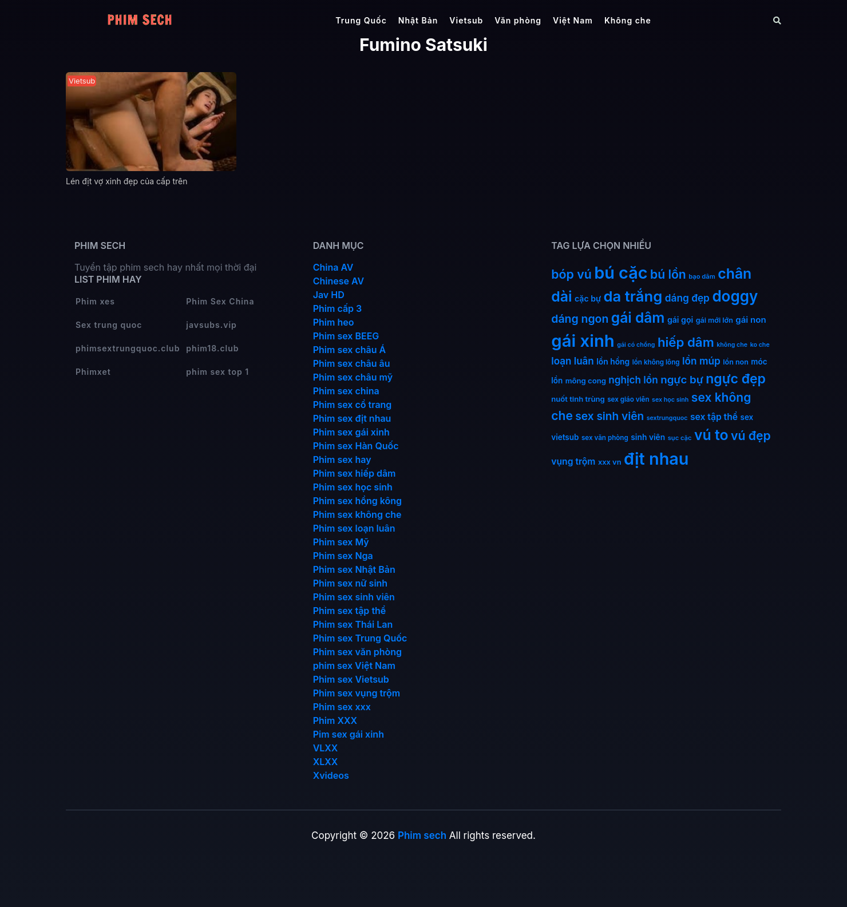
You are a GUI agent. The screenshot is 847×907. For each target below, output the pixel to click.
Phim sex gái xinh (351, 432)
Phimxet (93, 372)
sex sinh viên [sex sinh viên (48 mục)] (609, 416)
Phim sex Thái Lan (353, 624)
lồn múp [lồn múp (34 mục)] (701, 361)
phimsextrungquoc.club (128, 348)
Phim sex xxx (342, 706)
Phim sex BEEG (346, 336)
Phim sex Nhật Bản (354, 569)
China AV (333, 267)
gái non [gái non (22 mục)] (750, 319)
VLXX (325, 748)
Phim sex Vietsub (351, 679)
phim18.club (212, 348)
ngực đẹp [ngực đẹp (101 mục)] (736, 379)
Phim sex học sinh (353, 487)
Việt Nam (573, 20)
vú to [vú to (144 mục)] (711, 434)
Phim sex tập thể (349, 610)
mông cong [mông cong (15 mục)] (585, 380)
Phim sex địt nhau (352, 418)
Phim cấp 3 (337, 308)
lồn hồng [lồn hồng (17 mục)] (613, 361)
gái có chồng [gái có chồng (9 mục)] (636, 344)
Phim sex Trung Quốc (360, 638)
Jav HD (329, 294)
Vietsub (466, 20)
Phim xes (95, 301)
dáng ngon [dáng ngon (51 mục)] (579, 319)
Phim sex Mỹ (341, 542)
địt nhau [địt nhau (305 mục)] (656, 459)
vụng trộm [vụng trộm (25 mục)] (573, 461)
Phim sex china (346, 391)
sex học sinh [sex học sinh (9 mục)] (670, 399)
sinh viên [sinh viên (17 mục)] (648, 437)
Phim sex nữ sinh (350, 583)
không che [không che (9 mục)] (732, 344)
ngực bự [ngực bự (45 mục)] (681, 379)
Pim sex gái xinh (348, 734)
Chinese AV (338, 281)
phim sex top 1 (217, 372)
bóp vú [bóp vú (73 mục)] (571, 274)
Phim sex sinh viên (354, 597)
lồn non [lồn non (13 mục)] (736, 362)
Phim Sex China (220, 301)
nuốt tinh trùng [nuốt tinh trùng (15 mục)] (577, 398)
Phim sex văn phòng (357, 652)
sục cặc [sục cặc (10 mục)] (680, 438)
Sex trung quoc (109, 325)
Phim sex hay (342, 459)
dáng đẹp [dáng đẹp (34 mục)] (687, 298)
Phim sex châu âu (351, 363)
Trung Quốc (361, 20)
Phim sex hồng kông (357, 500)
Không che (627, 20)
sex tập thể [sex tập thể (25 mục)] (714, 416)
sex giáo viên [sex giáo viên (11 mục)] (628, 399)
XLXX (325, 761)
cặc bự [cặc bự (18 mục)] (588, 298)
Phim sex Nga (343, 555)
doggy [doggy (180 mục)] (735, 296)
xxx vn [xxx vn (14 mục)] (610, 462)
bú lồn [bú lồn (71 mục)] (668, 274)
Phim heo (333, 322)
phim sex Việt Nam (354, 665)
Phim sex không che (357, 514)
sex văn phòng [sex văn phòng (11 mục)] (604, 438)
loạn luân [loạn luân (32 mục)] (572, 361)
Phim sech (422, 835)
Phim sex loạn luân (354, 528)
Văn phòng (517, 20)
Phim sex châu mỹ (353, 377)
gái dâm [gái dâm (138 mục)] (638, 317)
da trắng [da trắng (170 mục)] (633, 296)
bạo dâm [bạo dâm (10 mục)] (701, 276)
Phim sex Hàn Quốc (356, 445)
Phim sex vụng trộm (357, 693)
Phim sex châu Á (349, 349)
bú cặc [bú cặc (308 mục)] (620, 273)
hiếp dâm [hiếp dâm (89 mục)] (686, 342)
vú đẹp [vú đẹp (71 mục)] (751, 436)
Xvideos (331, 775)
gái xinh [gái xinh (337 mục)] (583, 341)
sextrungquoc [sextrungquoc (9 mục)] (667, 418)
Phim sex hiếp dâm (354, 473)
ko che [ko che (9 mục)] (760, 344)
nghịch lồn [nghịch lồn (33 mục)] (633, 380)
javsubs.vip (211, 325)
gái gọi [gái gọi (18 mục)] (680, 319)
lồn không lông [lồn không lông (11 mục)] (656, 362)
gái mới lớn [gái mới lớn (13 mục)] (714, 320)
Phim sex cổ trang (352, 404)
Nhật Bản (418, 20)
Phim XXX (335, 720)
